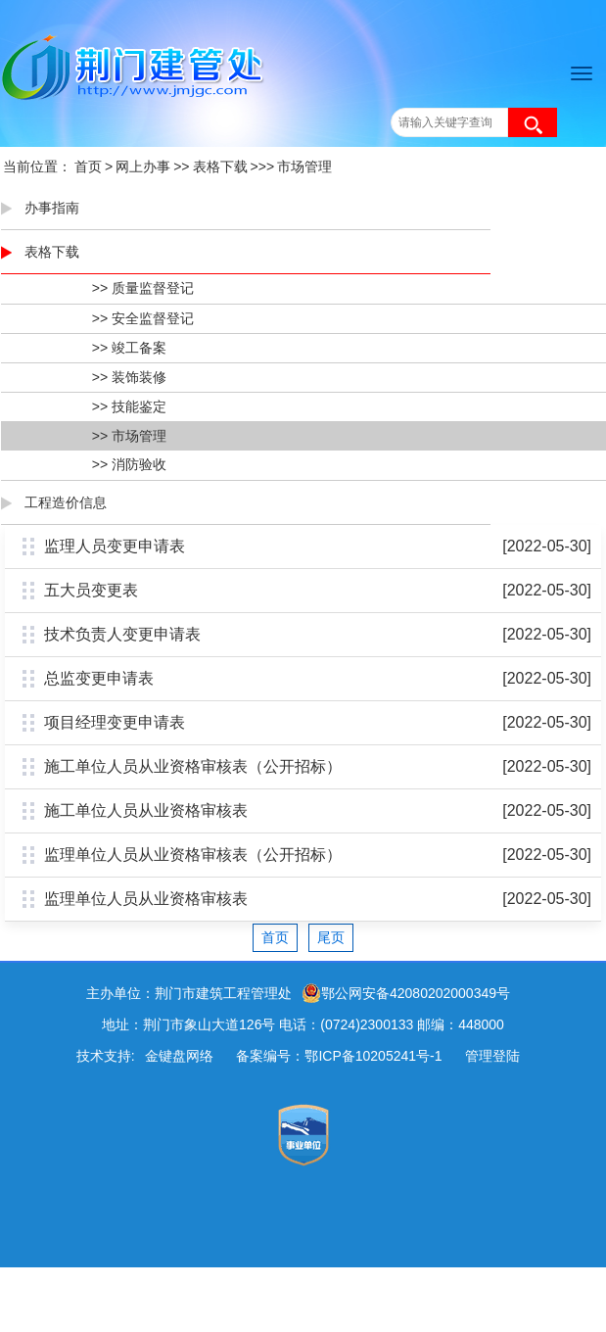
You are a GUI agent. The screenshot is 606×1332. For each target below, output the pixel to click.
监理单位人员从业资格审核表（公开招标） (193, 854)
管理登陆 (492, 1056)
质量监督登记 (153, 288)
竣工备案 (139, 348)
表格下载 (220, 166)
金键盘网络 (179, 1056)
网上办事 (143, 166)
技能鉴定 (139, 406)
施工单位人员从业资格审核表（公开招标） (193, 766)
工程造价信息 (65, 502)
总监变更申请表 (99, 678)
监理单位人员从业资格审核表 (146, 898)
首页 (88, 166)
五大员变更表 (91, 590)
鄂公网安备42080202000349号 (406, 993)
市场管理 (304, 166)
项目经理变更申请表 (114, 722)
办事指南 (51, 207)
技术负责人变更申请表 (122, 634)
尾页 (331, 937)
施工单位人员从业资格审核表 (146, 810)
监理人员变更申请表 (114, 546)
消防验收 (139, 464)
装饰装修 (139, 377)
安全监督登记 (153, 318)
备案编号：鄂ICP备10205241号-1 (339, 1056)
